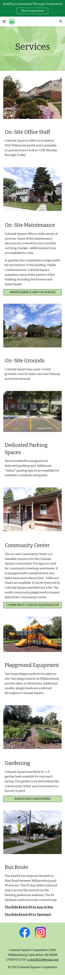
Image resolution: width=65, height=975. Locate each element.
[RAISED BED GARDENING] (32, 799)
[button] (4, 21)
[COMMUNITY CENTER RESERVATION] (32, 605)
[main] (32, 48)
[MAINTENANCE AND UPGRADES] (32, 292)
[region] (32, 8)
